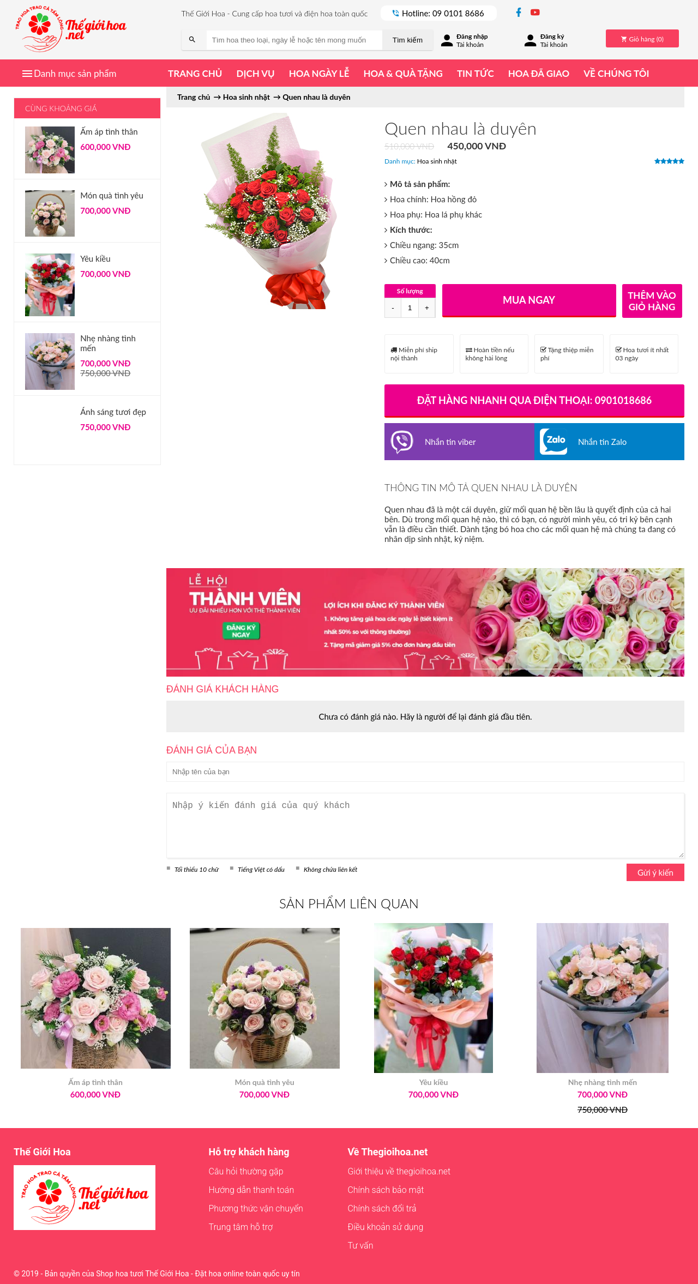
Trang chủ (195, 73)
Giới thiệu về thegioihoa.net (398, 1171)
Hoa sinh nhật (437, 161)
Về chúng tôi (616, 73)
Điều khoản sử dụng (385, 1227)
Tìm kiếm (408, 40)
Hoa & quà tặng (402, 73)
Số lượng (410, 291)
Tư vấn (360, 1245)
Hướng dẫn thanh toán (251, 1190)
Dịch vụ (255, 73)
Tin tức (475, 73)
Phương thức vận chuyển (256, 1208)
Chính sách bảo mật (385, 1190)
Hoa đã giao (538, 73)
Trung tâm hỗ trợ (241, 1227)
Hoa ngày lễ (319, 73)
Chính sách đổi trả (381, 1208)
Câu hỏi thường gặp (246, 1171)
